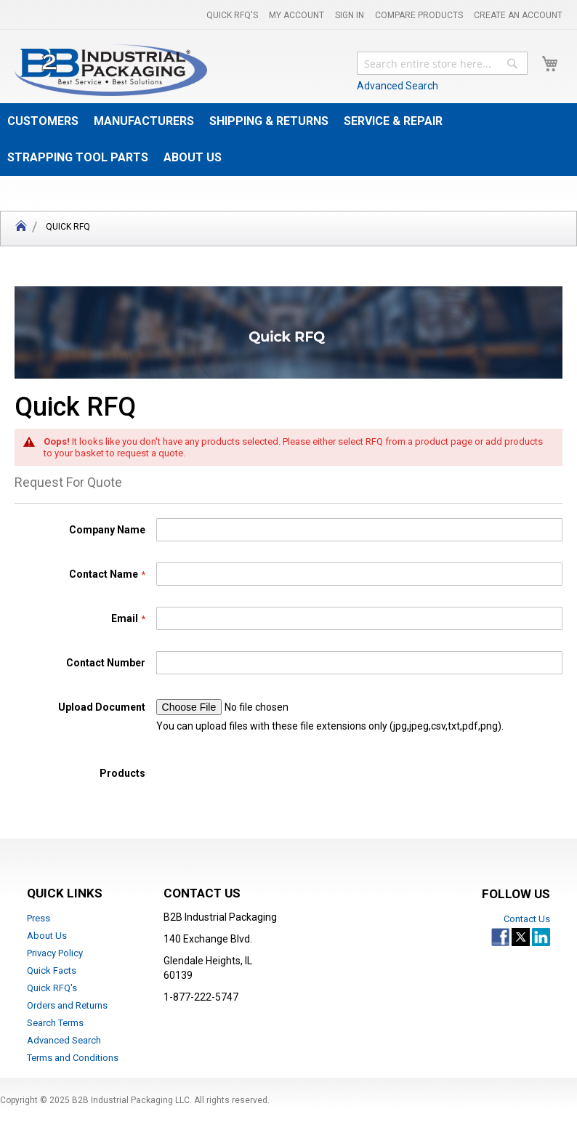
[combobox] (442, 63)
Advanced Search (397, 86)
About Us (47, 935)
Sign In (349, 15)
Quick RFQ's (232, 15)
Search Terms (55, 1022)
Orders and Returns (67, 1005)
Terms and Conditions (72, 1057)
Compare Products (419, 15)
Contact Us (527, 918)
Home (21, 228)
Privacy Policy (55, 953)
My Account (296, 15)
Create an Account (518, 15)
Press (38, 918)
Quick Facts (51, 970)
